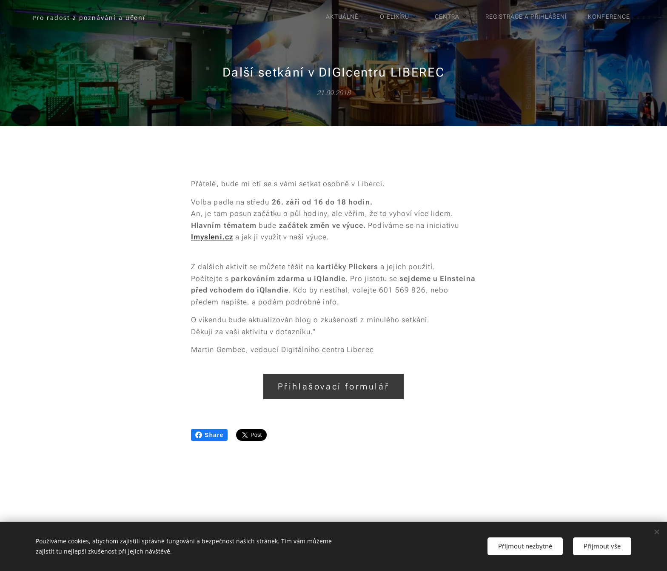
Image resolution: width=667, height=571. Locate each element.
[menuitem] (517, 17)
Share (209, 435)
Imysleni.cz (212, 237)
